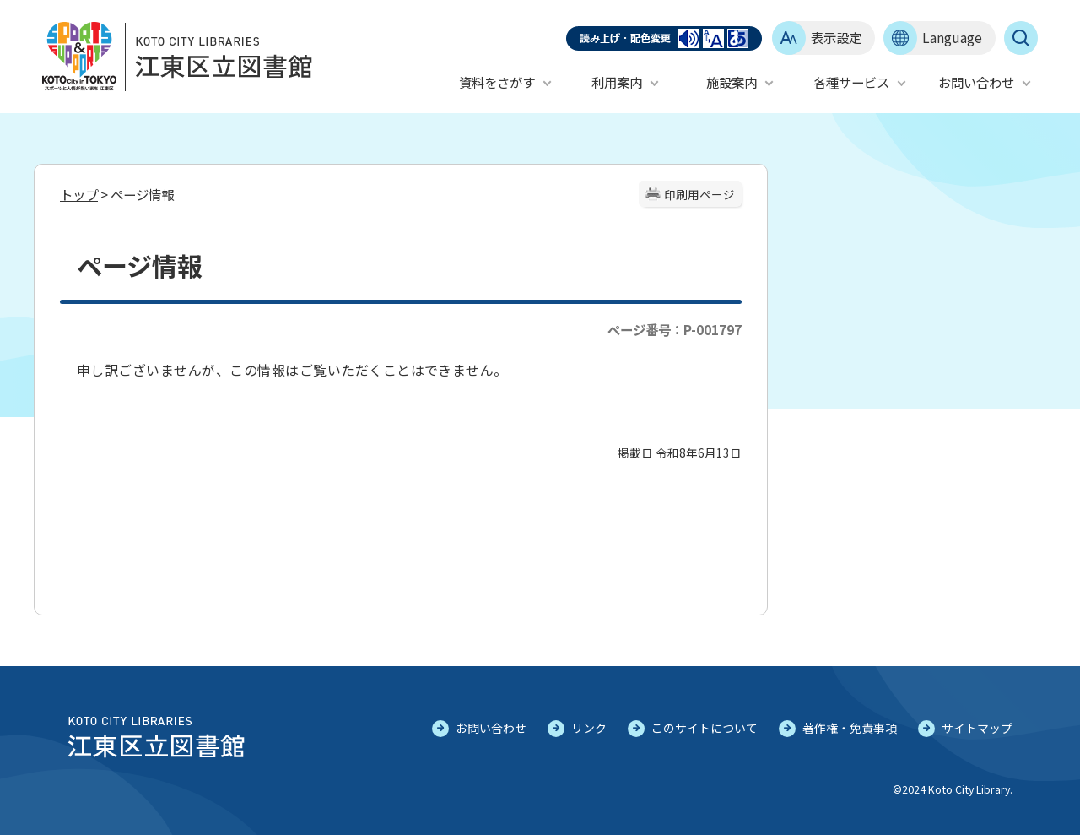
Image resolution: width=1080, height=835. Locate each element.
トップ (79, 194)
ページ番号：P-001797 (675, 329)
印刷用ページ (699, 194)
